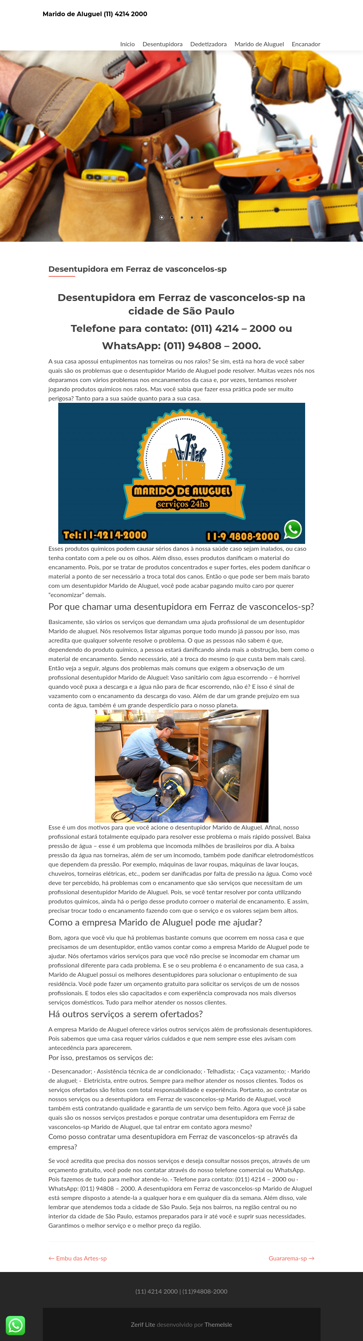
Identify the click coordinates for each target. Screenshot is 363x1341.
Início (127, 43)
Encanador (306, 43)
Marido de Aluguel (259, 43)
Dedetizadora (208, 43)
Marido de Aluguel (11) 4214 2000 (95, 14)
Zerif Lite (144, 1324)
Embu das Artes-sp (78, 1258)
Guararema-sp (291, 1258)
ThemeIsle (218, 1324)
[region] (181, 121)
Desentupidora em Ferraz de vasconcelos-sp (138, 269)
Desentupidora (163, 43)
